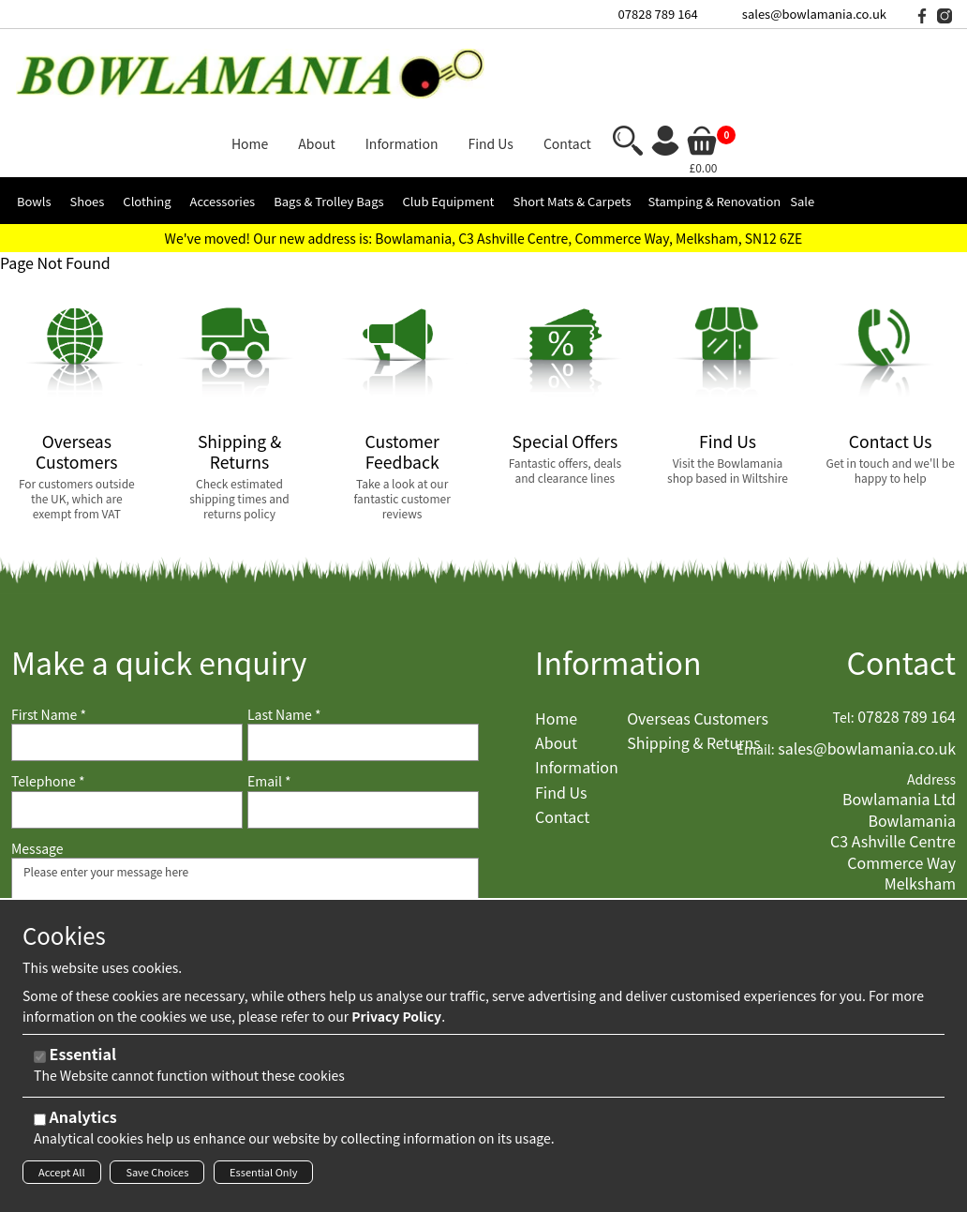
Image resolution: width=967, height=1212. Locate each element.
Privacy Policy (396, 1021)
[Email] (363, 728)
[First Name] (127, 662)
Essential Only (263, 1177)
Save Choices (157, 1177)
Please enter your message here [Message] (245, 871)
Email (269, 701)
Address (931, 698)
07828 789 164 (658, 13)
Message (37, 767)
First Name (48, 633)
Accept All (61, 1177)
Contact (901, 581)
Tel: (844, 636)
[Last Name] (363, 662)
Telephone (47, 701)
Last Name (284, 633)
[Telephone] (127, 728)
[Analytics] (40, 1125)
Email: (755, 669)
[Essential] (40, 1062)
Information (618, 581)
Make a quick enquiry (158, 581)
